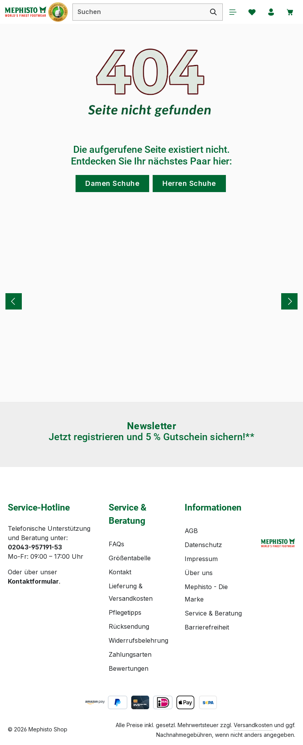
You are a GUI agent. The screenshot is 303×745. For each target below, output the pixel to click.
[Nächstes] (289, 302)
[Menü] (232, 12)
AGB (191, 531)
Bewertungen (128, 668)
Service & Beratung (213, 613)
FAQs (116, 544)
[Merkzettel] (251, 12)
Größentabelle (130, 558)
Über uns (199, 573)
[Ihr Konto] (271, 12)
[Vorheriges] (13, 302)
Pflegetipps (125, 612)
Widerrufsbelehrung (138, 640)
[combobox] (138, 12)
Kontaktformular (33, 581)
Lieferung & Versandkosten (131, 592)
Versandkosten (253, 725)
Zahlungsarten (130, 654)
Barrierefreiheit (207, 627)
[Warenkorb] (290, 12)
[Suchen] (212, 12)
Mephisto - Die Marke (206, 593)
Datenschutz (203, 545)
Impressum (201, 559)
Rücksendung (129, 626)
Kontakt (120, 572)
